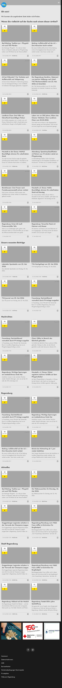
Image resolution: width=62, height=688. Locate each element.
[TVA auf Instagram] (33, 650)
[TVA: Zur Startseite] (3, 4)
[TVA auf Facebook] (28, 650)
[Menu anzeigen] (59, 3)
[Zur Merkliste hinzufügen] (28, 55)
